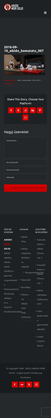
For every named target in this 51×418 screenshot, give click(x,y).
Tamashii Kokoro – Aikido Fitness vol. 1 (41, 273)
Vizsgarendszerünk (27, 272)
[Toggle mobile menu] (45, 12)
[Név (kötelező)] (25, 162)
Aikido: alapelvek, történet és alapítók (25, 257)
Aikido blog (24, 239)
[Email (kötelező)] (25, 170)
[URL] (25, 177)
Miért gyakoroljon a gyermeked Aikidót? (41, 320)
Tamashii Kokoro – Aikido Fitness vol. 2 (41, 248)
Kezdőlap (25, 287)
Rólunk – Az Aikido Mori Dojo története (25, 305)
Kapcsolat (25, 279)
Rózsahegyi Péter (10, 80)
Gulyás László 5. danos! (41, 341)
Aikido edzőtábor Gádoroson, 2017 (41, 297)
